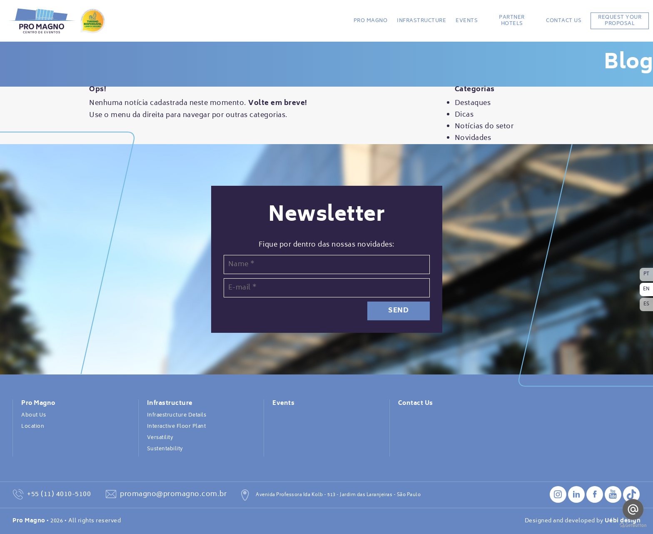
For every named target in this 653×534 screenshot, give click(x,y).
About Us (33, 415)
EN (646, 289)
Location (32, 426)
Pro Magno (371, 21)
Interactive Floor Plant (176, 426)
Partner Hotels (512, 20)
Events (467, 21)
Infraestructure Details (177, 415)
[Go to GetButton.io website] (633, 525)
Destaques (473, 103)
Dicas (464, 115)
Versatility (160, 438)
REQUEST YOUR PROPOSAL (619, 20)
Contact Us (563, 21)
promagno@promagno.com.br (173, 494)
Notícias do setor (484, 126)
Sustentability (165, 449)
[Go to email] (633, 509)
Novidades (473, 138)
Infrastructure (421, 21)
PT (646, 274)
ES (646, 304)
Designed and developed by (583, 521)
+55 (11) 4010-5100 (59, 494)
